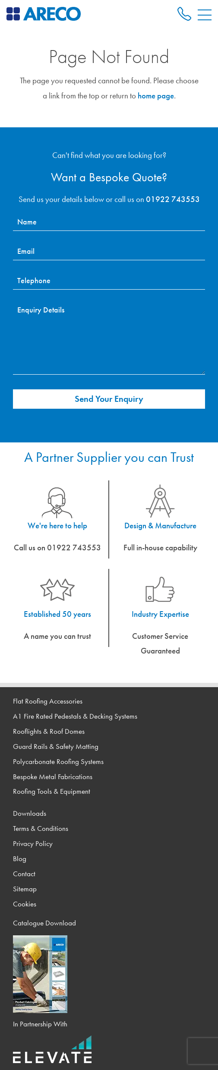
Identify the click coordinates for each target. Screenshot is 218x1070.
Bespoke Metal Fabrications (52, 776)
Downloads (29, 813)
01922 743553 (173, 199)
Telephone (34, 280)
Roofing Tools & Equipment (51, 791)
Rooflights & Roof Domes (49, 731)
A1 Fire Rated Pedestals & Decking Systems (75, 716)
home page (156, 95)
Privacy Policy (33, 843)
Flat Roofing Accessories (47, 701)
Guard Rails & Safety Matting (55, 746)
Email (26, 251)
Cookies (24, 904)
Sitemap (25, 888)
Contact (24, 873)
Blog (19, 858)
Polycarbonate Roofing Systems (58, 761)
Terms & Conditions (40, 828)
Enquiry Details (40, 310)
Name (27, 222)
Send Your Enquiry (109, 398)
